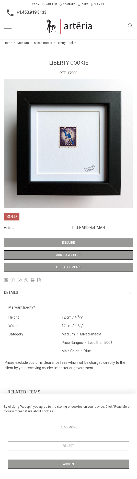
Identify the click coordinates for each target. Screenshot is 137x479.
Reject (68, 446)
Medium (23, 43)
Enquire (68, 242)
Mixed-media (43, 43)
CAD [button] (34, 4)
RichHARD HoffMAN (88, 228)
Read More (68, 427)
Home (8, 43)
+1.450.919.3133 (25, 12)
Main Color (70, 351)
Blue (87, 351)
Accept (68, 464)
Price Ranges (72, 343)
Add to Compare (68, 267)
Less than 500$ (100, 343)
